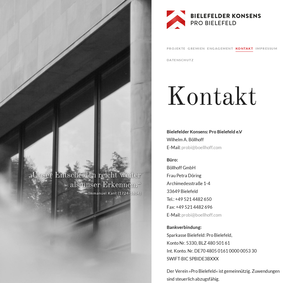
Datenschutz (180, 60)
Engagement (220, 48)
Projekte (176, 48)
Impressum (266, 48)
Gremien (196, 48)
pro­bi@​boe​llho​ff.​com (201, 147)
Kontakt (244, 48)
